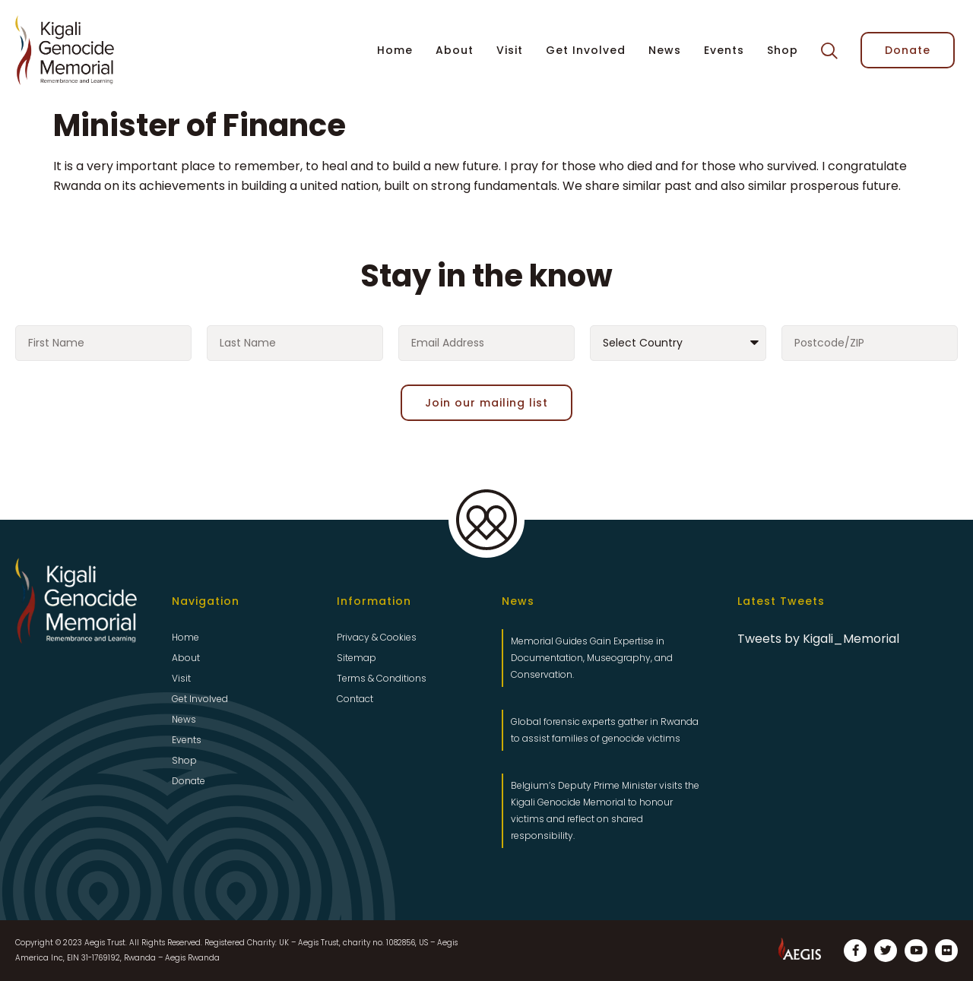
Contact (355, 698)
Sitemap (356, 657)
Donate (188, 780)
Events (724, 50)
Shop (782, 50)
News (664, 50)
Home (395, 50)
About (455, 50)
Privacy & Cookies (377, 637)
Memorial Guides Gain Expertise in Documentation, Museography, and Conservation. (592, 657)
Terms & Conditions (381, 678)
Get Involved (586, 50)
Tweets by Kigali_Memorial (818, 638)
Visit (509, 50)
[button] (829, 51)
